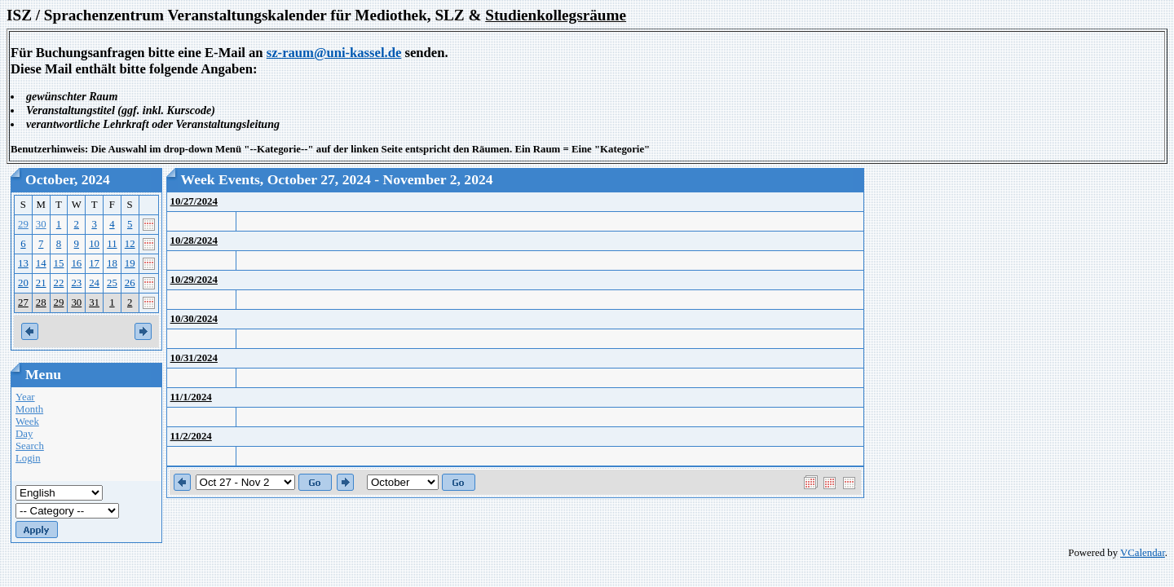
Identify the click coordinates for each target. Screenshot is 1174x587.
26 (130, 283)
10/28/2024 (194, 240)
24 (94, 283)
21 (41, 283)
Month (29, 409)
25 (112, 283)
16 (76, 263)
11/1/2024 (191, 397)
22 (59, 283)
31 (94, 302)
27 (23, 302)
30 (41, 224)
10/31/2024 (194, 358)
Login (28, 458)
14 (41, 263)
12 (130, 243)
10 (94, 243)
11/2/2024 (191, 436)
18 (112, 263)
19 (130, 263)
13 (23, 263)
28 (41, 302)
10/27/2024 (194, 201)
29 (23, 224)
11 (112, 243)
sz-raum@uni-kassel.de (334, 52)
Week (27, 421)
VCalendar (1142, 552)
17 (94, 263)
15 (59, 263)
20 (23, 283)
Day (24, 433)
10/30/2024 (194, 318)
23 (76, 283)
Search (29, 446)
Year (25, 397)
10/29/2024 (194, 279)
